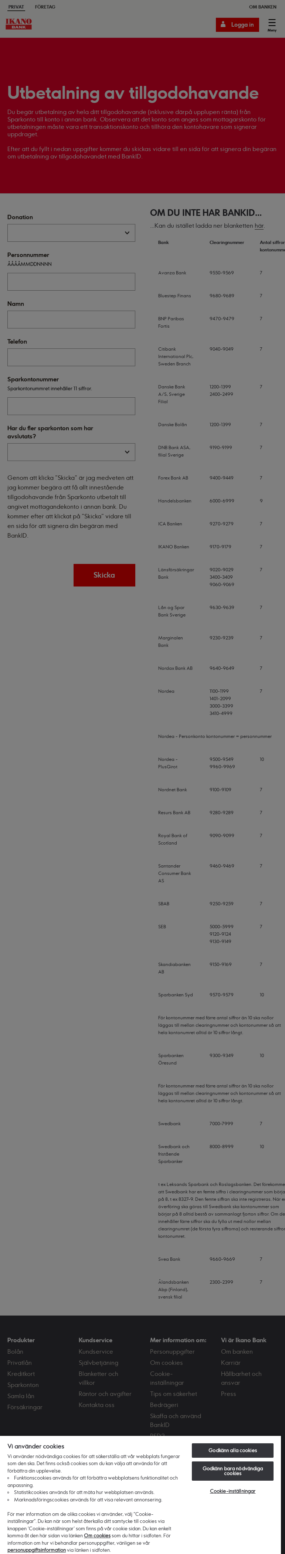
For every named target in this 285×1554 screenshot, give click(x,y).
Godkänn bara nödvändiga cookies (233, 1471)
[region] (140, 1494)
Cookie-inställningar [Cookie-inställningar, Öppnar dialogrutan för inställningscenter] (233, 1491)
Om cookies (97, 1535)
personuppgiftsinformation (36, 1550)
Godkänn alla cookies (232, 1450)
